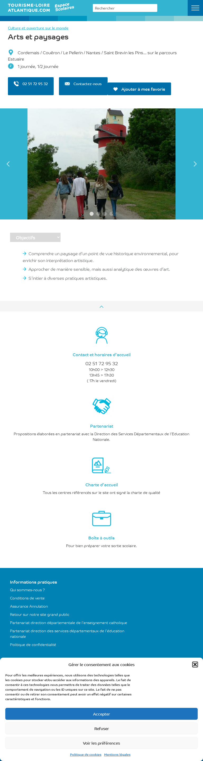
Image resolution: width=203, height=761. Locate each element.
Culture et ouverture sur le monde (38, 28)
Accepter (101, 713)
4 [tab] (111, 214)
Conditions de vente (27, 598)
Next (195, 164)
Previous (8, 164)
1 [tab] (92, 214)
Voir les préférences (101, 742)
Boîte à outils (101, 537)
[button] (195, 664)
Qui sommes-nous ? (27, 589)
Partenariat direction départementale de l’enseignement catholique (68, 622)
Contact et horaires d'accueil (102, 354)
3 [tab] (105, 214)
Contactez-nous (83, 83)
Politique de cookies (86, 754)
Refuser (101, 728)
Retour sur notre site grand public (39, 614)
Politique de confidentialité (33, 644)
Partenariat (101, 425)
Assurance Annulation (29, 606)
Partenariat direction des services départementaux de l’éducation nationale (67, 633)
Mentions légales (117, 754)
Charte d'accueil (101, 484)
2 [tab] (98, 214)
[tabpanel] (101, 163)
